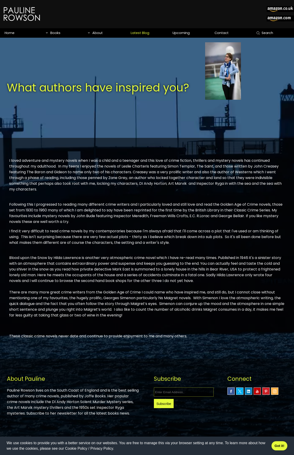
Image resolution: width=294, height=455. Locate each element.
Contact (221, 33)
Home (9, 33)
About (97, 33)
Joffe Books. (109, 396)
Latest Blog (140, 33)
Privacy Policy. (102, 448)
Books (55, 33)
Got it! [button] (279, 446)
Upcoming (181, 33)
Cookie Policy (76, 448)
